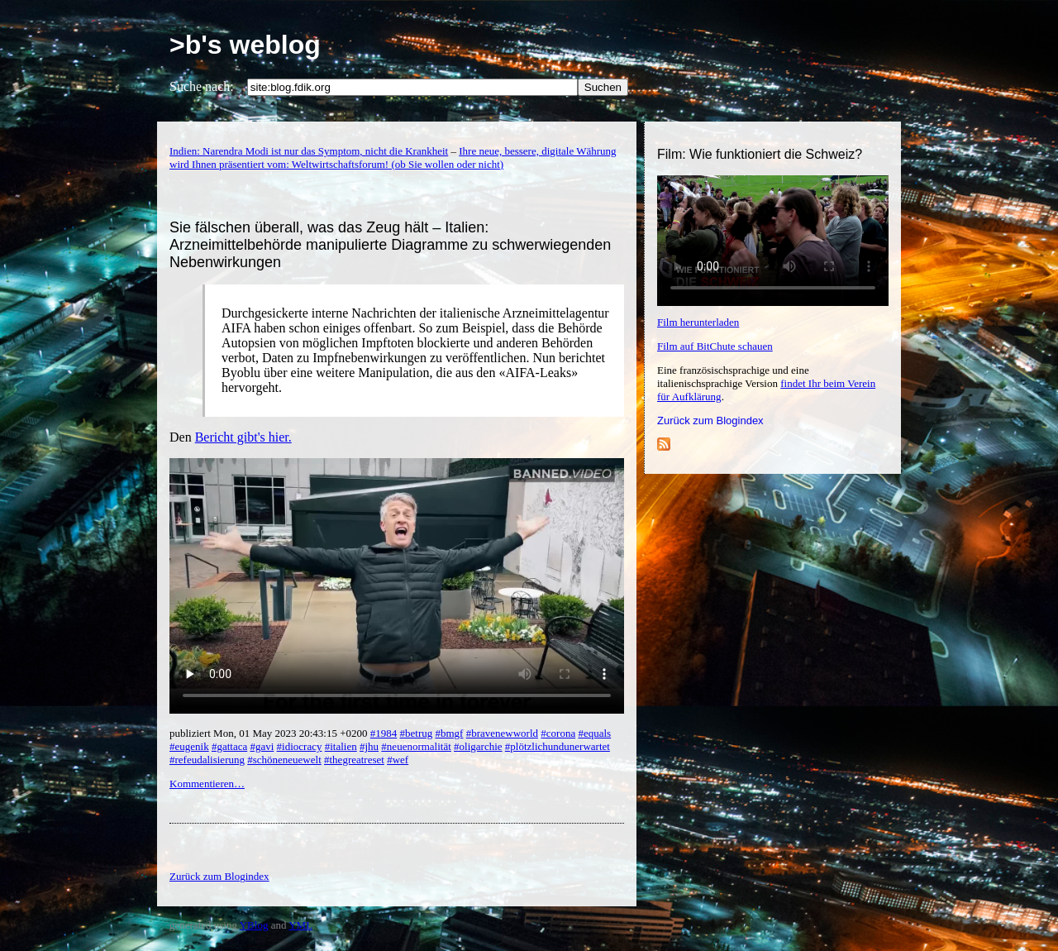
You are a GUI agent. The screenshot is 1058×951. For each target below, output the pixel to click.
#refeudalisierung (207, 759)
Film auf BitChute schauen (715, 346)
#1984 (384, 733)
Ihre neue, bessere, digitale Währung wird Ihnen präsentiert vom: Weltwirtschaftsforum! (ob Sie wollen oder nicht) (393, 157)
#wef (397, 759)
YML (300, 925)
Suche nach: (201, 86)
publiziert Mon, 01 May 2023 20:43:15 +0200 (269, 733)
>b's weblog (245, 45)
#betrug (416, 733)
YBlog (254, 925)
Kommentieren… (207, 783)
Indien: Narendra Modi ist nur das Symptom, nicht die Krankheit (308, 151)
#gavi (262, 746)
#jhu (369, 746)
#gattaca (229, 746)
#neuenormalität (415, 746)
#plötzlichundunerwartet (557, 746)
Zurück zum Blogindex (710, 420)
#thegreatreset (354, 759)
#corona (558, 733)
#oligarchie (478, 746)
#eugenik (189, 746)
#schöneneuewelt (284, 759)
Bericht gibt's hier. (243, 437)
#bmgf (449, 733)
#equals (594, 733)
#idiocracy (299, 746)
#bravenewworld (502, 733)
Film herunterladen (698, 322)
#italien (341, 746)
